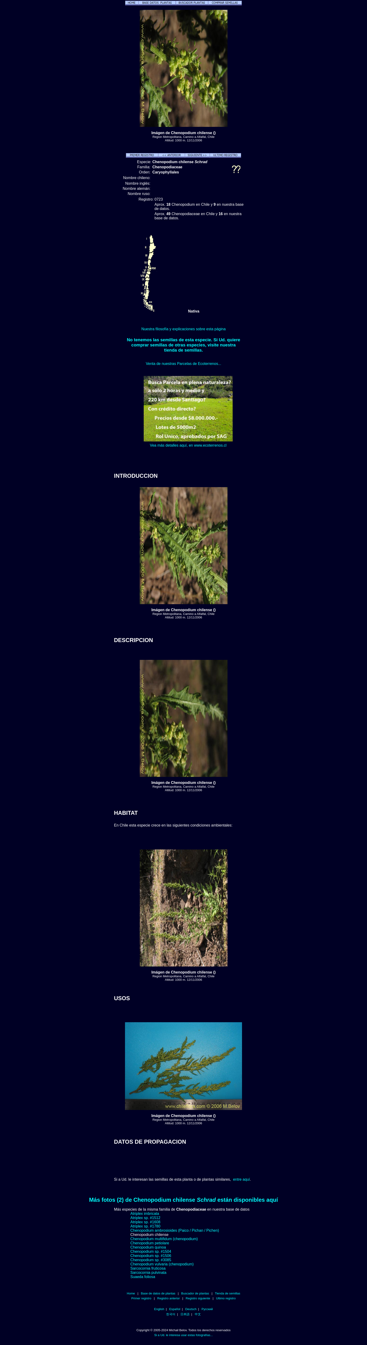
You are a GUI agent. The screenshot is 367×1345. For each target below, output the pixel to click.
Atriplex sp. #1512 (145, 1218)
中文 (198, 1314)
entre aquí (241, 1179)
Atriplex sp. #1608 (145, 1222)
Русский (207, 1309)
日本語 (185, 1314)
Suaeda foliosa (142, 1277)
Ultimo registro (226, 1298)
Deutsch (191, 1309)
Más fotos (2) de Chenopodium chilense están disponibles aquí (183, 1200)
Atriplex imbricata (144, 1214)
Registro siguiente (198, 1298)
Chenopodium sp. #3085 (150, 1260)
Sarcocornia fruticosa (147, 1268)
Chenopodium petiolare (149, 1243)
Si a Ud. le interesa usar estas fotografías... (183, 1335)
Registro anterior (168, 1298)
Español (174, 1309)
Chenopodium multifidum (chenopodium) (164, 1239)
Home (131, 1293)
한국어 (170, 1314)
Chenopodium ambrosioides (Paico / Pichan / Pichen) (174, 1230)
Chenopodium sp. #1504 (150, 1251)
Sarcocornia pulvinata (148, 1273)
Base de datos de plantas (158, 1293)
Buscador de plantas (195, 1293)
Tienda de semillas (227, 1293)
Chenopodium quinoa (148, 1247)
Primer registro (141, 1298)
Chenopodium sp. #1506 (150, 1256)
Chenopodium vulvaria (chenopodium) (162, 1264)
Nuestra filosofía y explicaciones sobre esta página (183, 329)
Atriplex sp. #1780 (145, 1226)
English (159, 1309)
